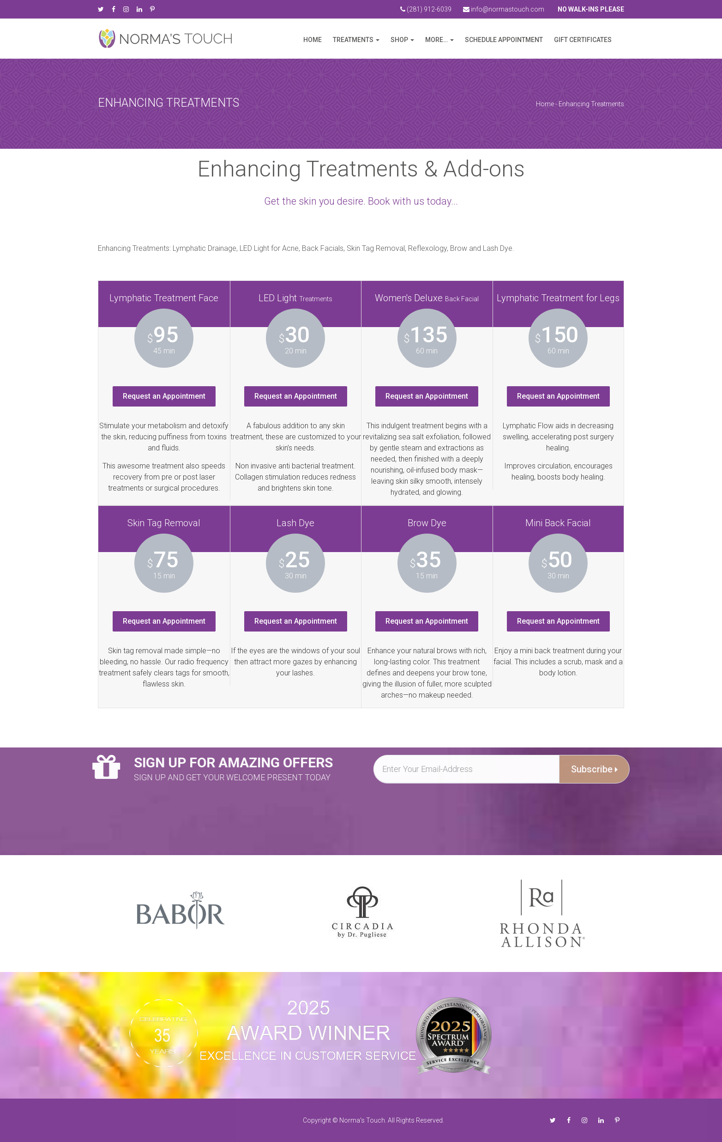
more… (436, 39)
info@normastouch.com (503, 9)
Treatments (353, 39)
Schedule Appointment (504, 39)
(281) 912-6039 (425, 9)
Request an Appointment (164, 396)
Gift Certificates (583, 39)
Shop (399, 39)
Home (312, 39)
